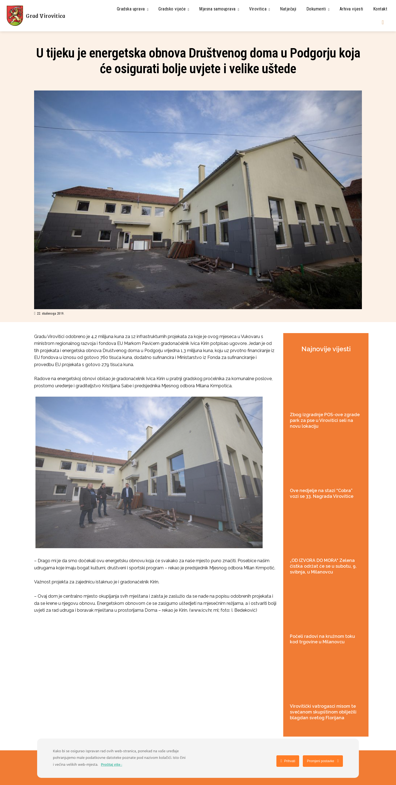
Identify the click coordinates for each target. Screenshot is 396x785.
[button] (382, 22)
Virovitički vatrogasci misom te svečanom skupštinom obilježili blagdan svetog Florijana (323, 712)
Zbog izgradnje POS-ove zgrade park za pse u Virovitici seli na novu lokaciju (325, 420)
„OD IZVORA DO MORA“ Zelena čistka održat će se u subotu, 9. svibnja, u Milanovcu (323, 566)
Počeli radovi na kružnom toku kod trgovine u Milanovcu (322, 639)
